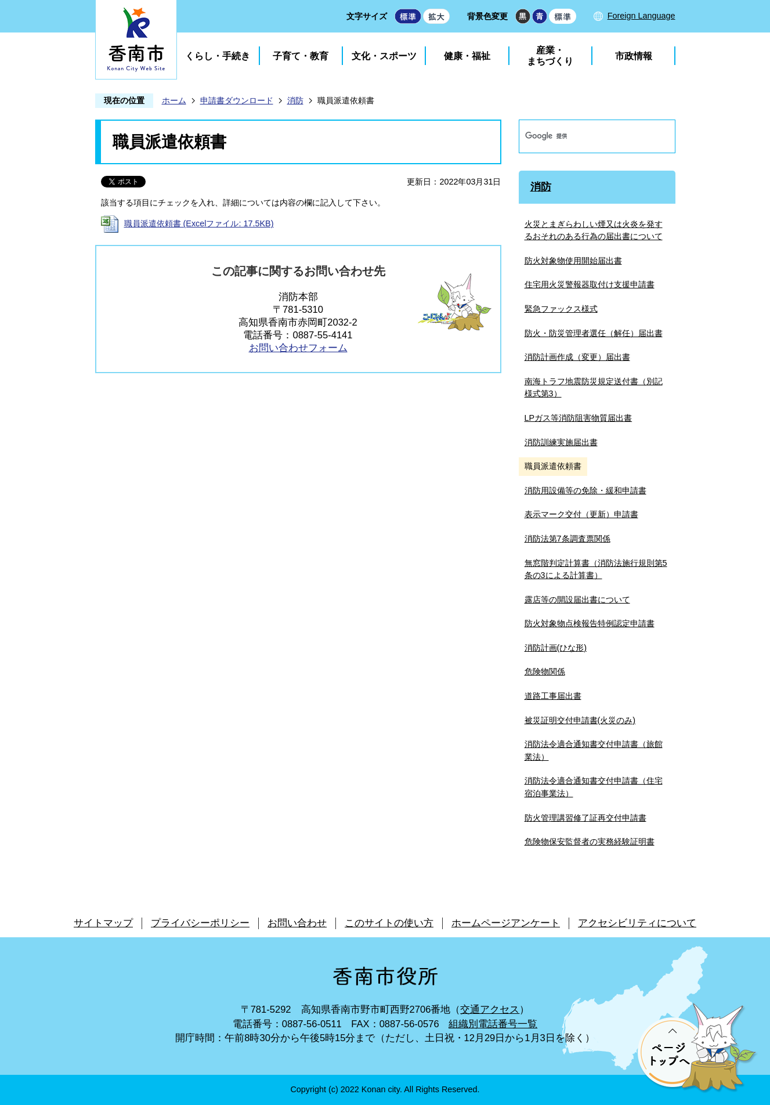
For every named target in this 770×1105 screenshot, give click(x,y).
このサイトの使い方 (389, 923)
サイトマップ (103, 923)
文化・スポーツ (384, 56)
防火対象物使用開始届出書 (573, 260)
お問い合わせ (297, 923)
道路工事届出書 (553, 695)
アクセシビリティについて (637, 923)
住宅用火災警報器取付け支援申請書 (590, 284)
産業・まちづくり (550, 55)
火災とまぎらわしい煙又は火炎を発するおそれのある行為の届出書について (594, 230)
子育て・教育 (300, 56)
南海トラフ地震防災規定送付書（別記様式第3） (594, 388)
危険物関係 (545, 671)
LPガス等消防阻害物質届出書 (578, 418)
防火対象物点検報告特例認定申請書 (590, 623)
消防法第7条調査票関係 (567, 538)
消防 (295, 100)
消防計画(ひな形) (556, 647)
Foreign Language (641, 15)
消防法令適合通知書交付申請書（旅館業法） (594, 750)
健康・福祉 (467, 56)
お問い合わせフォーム (298, 347)
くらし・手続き (217, 56)
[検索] (585, 136)
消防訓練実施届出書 (561, 442)
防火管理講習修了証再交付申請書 (585, 817)
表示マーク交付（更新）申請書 (581, 514)
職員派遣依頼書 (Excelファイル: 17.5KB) (199, 223)
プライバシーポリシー (200, 923)
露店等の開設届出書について (577, 599)
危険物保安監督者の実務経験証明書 (590, 841)
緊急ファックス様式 (561, 308)
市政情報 (633, 56)
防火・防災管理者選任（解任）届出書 (594, 333)
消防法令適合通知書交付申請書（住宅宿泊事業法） (594, 787)
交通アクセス (489, 1009)
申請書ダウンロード (236, 100)
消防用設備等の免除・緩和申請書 (585, 490)
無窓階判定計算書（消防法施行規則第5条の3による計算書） (596, 569)
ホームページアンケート (505, 923)
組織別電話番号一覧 (493, 1024)
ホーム (174, 100)
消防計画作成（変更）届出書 (577, 357)
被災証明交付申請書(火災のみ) (580, 720)
